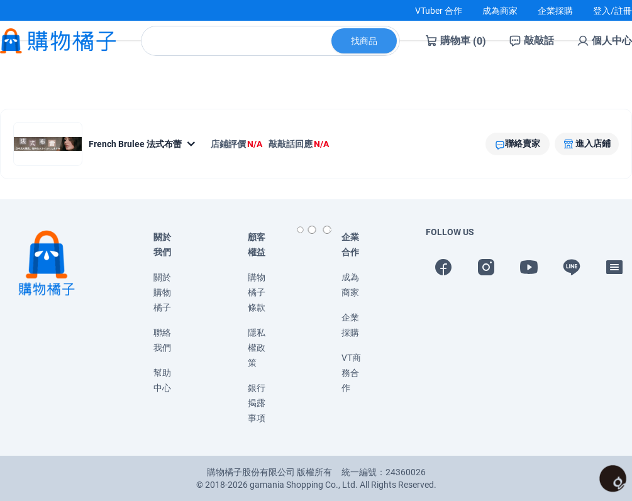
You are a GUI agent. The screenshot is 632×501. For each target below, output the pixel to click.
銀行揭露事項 (256, 403)
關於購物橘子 (162, 292)
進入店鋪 (593, 143)
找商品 (364, 51)
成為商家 (500, 11)
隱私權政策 (256, 348)
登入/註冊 (612, 11)
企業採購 (555, 11)
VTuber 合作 (438, 11)
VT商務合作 (351, 373)
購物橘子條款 (256, 292)
